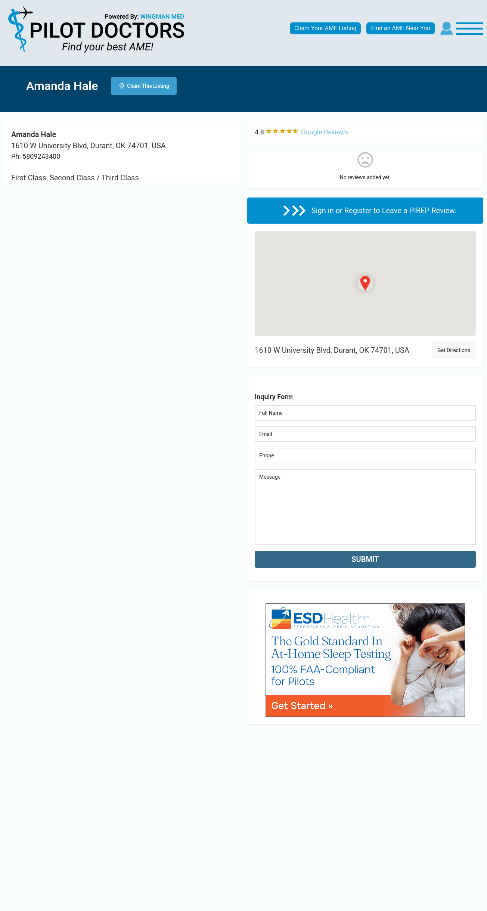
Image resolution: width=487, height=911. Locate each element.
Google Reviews (324, 132)
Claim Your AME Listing (325, 28)
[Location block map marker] (365, 283)
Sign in (323, 210)
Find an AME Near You (400, 28)
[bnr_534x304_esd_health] (365, 659)
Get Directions (453, 350)
